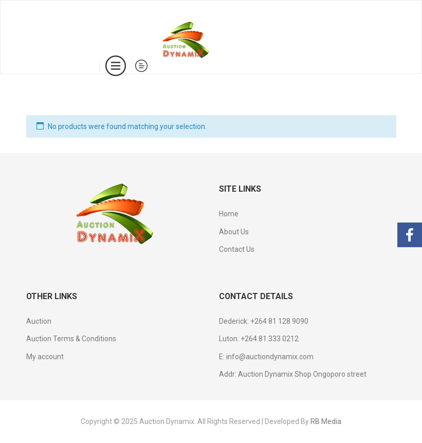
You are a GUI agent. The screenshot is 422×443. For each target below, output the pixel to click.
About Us (234, 232)
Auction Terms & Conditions (71, 339)
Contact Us (236, 249)
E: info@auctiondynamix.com (266, 357)
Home (228, 214)
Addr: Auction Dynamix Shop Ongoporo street (292, 374)
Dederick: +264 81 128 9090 (263, 321)
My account (45, 357)
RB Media (325, 421)
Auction (38, 321)
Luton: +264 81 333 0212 (259, 339)
